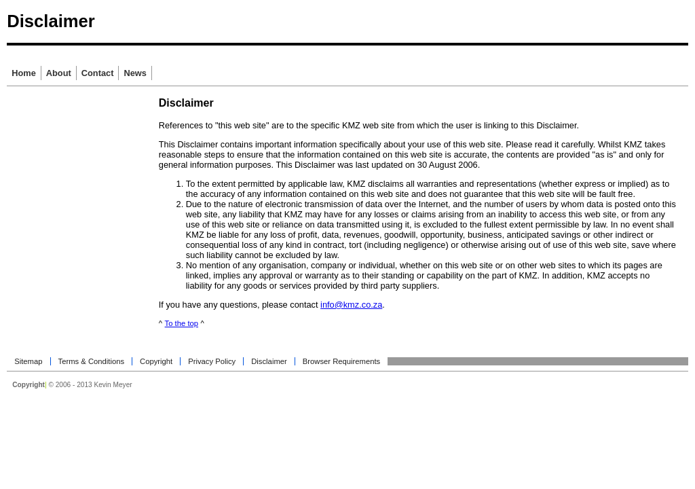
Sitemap (28, 361)
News (135, 73)
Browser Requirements (341, 361)
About (58, 73)
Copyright (156, 361)
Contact (97, 73)
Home (24, 73)
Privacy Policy (212, 361)
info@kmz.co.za (351, 305)
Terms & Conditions (91, 361)
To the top (181, 323)
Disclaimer (269, 361)
